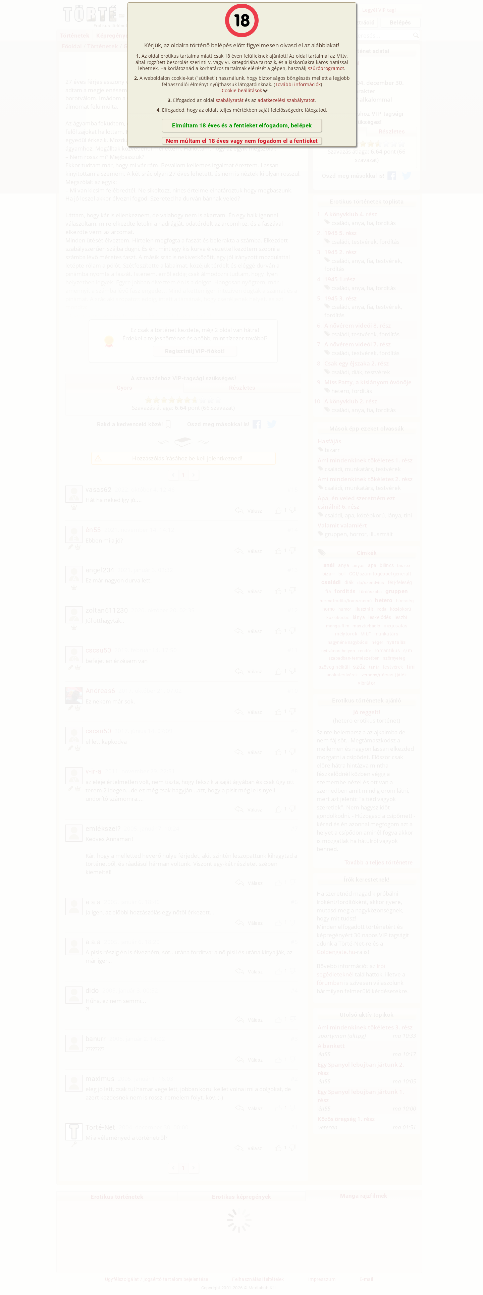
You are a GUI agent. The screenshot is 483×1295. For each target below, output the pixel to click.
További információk (298, 84)
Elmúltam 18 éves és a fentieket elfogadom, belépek (242, 125)
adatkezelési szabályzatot (286, 100)
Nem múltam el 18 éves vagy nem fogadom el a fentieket (242, 140)
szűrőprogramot (326, 68)
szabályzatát (230, 100)
